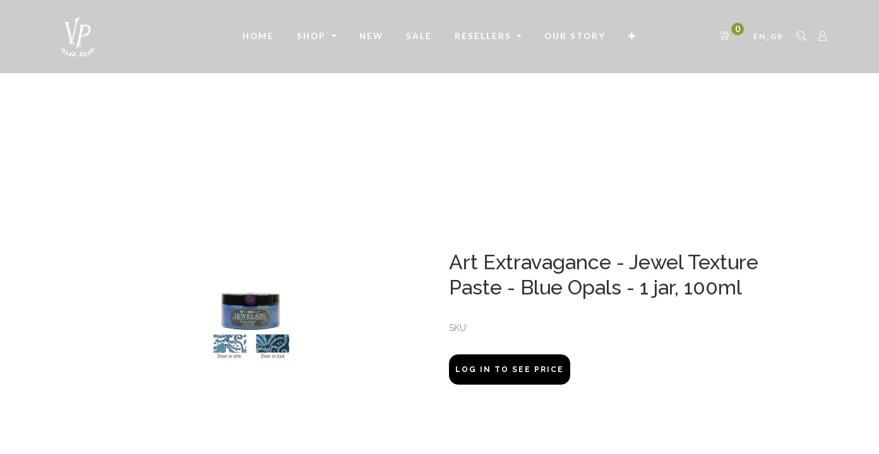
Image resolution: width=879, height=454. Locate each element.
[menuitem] (258, 36)
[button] (632, 36)
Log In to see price (509, 369)
